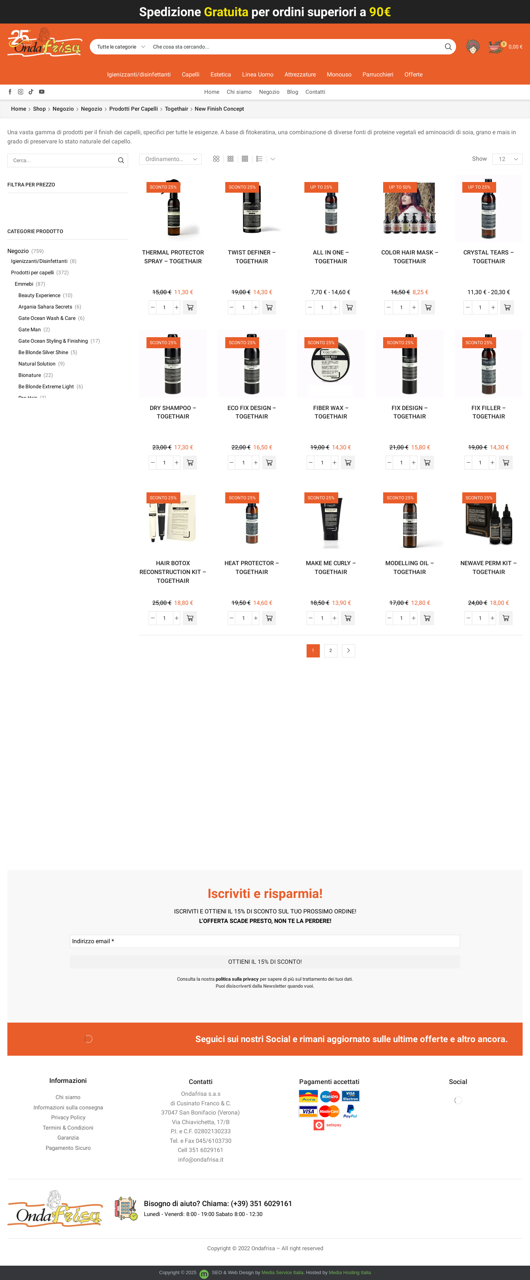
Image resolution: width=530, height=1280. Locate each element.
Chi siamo (239, 92)
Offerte (413, 74)
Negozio (269, 92)
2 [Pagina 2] (330, 650)
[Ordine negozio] (170, 159)
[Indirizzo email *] (265, 941)
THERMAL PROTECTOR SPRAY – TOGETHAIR (173, 257)
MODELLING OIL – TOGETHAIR (409, 567)
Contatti (315, 92)
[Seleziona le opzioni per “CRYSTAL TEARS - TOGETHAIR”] (507, 307)
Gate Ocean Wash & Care (46, 318)
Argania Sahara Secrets (45, 307)
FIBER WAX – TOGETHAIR (331, 412)
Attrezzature (300, 74)
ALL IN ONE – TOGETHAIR (331, 257)
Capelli (190, 74)
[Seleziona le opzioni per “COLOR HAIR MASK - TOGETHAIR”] (428, 307)
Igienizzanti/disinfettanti (139, 74)
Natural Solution (37, 364)
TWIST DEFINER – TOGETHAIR (252, 257)
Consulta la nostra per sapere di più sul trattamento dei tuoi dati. (265, 979)
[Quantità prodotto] (164, 307)
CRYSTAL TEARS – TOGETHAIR (488, 257)
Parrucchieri (378, 74)
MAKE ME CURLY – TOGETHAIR (331, 567)
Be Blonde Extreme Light (46, 386)
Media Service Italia (282, 1272)
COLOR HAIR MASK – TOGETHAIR (409, 257)
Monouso (339, 74)
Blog (292, 92)
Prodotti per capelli (133, 109)
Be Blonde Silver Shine (43, 352)
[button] (190, 307)
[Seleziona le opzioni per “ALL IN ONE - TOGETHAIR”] (349, 307)
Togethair (176, 109)
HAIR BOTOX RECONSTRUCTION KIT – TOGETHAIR (172, 572)
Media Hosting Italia (350, 1272)
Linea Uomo (257, 74)
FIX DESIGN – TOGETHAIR (410, 412)
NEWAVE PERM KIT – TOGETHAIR (488, 567)
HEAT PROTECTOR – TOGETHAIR (252, 567)
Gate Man (29, 329)
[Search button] (448, 46)
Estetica (221, 74)
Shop (39, 109)
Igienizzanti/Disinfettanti (39, 261)
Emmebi (24, 284)
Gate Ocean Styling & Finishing (53, 341)
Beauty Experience (39, 295)
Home (211, 92)
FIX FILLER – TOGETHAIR (488, 412)
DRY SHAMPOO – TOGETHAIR (173, 412)
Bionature (29, 375)
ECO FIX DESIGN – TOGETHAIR (251, 412)
